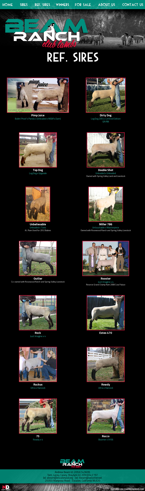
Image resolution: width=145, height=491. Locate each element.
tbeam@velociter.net (90, 478)
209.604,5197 (90, 475)
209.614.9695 (82, 472)
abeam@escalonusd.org (59, 478)
